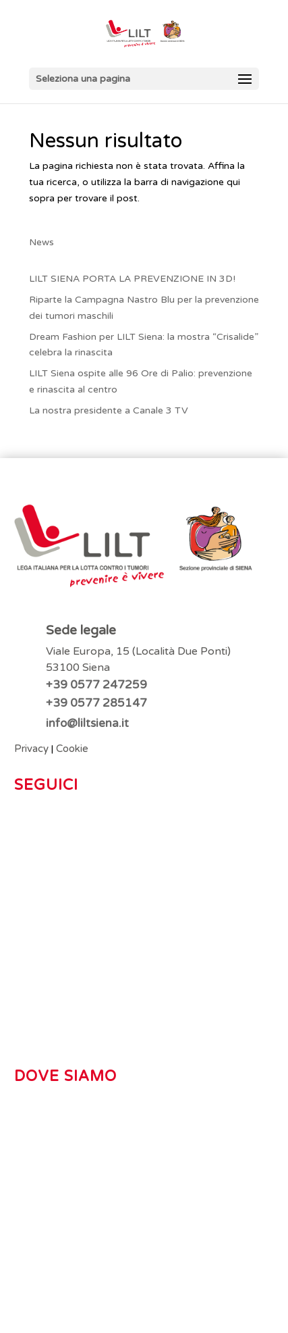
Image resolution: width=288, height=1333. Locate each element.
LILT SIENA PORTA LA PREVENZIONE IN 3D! (132, 278)
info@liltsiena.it (87, 723)
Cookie (72, 749)
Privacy (31, 749)
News (41, 242)
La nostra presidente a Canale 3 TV (108, 410)
